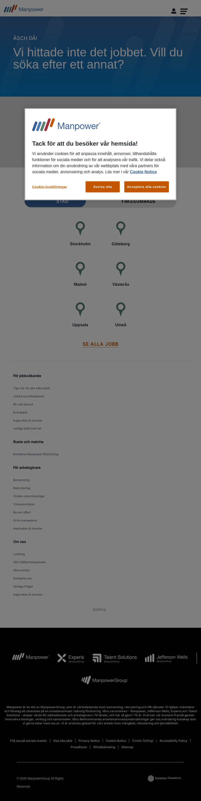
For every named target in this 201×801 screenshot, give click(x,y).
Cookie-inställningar (49, 187)
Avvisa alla (102, 187)
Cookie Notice (143, 172)
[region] (100, 154)
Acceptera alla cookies (146, 187)
